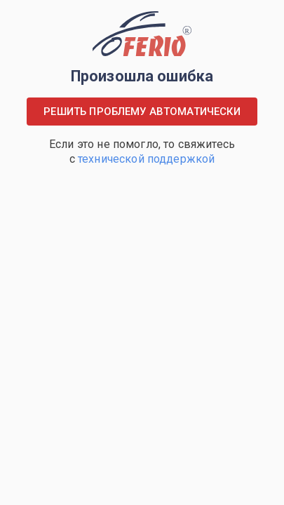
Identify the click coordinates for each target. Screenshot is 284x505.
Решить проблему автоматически (141, 111)
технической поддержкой (146, 159)
